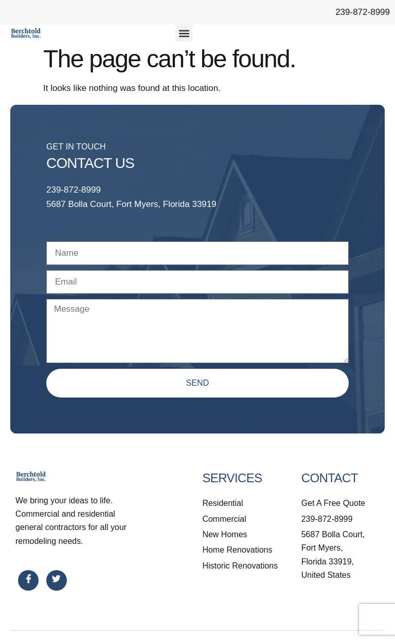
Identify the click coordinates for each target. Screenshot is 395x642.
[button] (183, 33)
